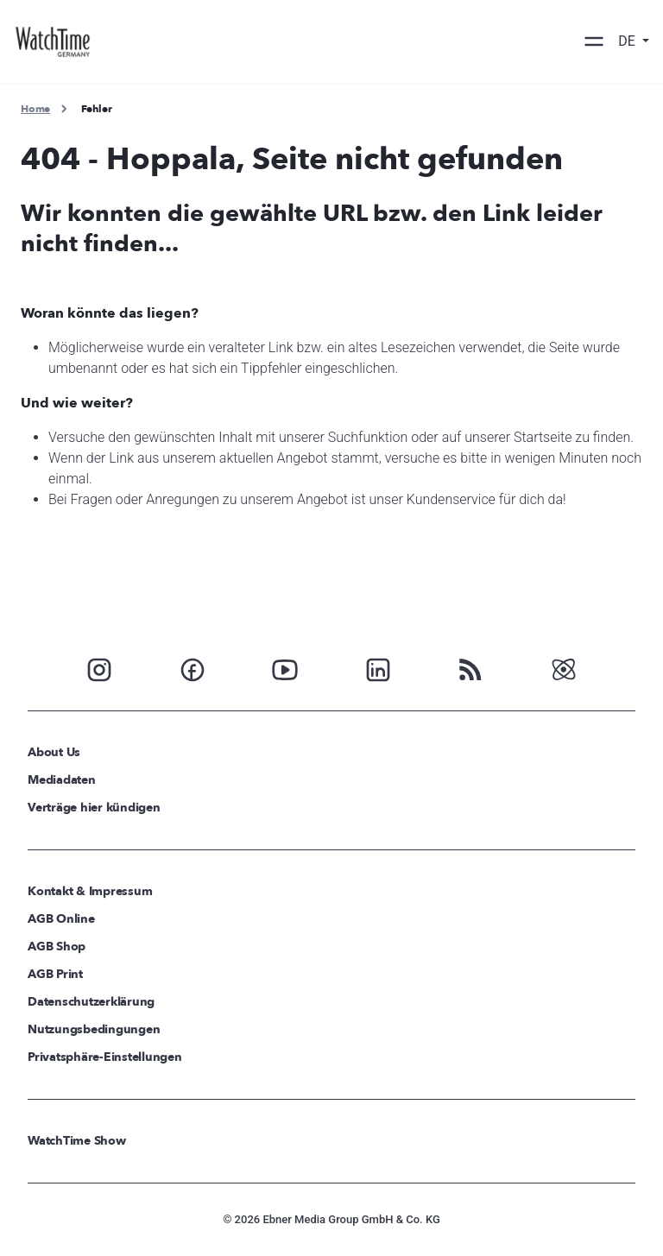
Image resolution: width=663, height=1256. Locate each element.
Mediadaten (62, 780)
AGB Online (61, 919)
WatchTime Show (77, 1141)
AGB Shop (56, 946)
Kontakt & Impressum (90, 891)
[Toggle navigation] (594, 41)
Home (35, 109)
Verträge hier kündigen (94, 807)
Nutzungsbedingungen (94, 1029)
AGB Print (55, 974)
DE (628, 41)
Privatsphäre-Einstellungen (105, 1057)
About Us (54, 752)
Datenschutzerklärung (91, 1002)
